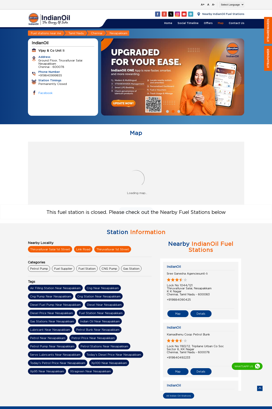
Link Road (83, 249)
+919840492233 (178, 357)
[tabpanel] (172, 77)
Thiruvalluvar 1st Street (112, 249)
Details (200, 313)
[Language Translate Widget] (231, 4)
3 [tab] (178, 111)
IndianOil (174, 266)
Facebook (45, 92)
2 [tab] (173, 111)
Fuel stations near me (46, 33)
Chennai (96, 33)
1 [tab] (167, 111)
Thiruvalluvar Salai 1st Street (50, 249)
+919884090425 (179, 299)
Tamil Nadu (76, 33)
